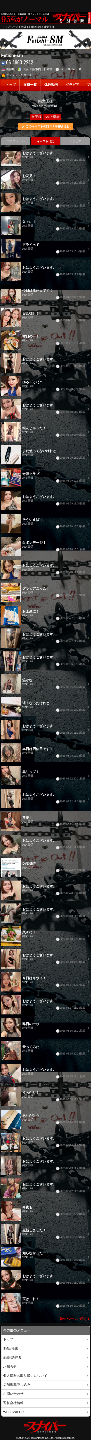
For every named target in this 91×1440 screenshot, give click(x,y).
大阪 (23, 26)
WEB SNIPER (13, 1412)
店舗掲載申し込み (16, 1384)
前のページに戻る (73, 1319)
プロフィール (16, 141)
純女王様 (49, 26)
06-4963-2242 (17, 62)
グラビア (72, 85)
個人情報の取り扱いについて (25, 1376)
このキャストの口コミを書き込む (47, 126)
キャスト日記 (45, 141)
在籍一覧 (30, 85)
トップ (11, 85)
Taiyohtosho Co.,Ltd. (42, 1437)
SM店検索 (10, 1348)
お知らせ (10, 1366)
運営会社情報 (13, 1403)
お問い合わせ (13, 1394)
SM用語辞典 (12, 1357)
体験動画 (51, 85)
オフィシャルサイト (17, 75)
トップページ (10, 26)
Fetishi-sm (35, 26)
